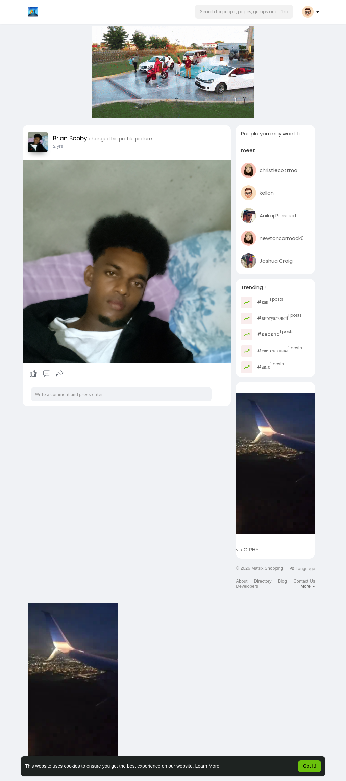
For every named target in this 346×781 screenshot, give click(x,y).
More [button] (307, 586)
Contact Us (304, 581)
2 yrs (58, 146)
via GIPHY (247, 549)
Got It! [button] (309, 766)
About (241, 581)
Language (302, 568)
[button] (244, 12)
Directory (263, 581)
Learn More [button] (207, 766)
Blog (282, 581)
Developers (247, 586)
